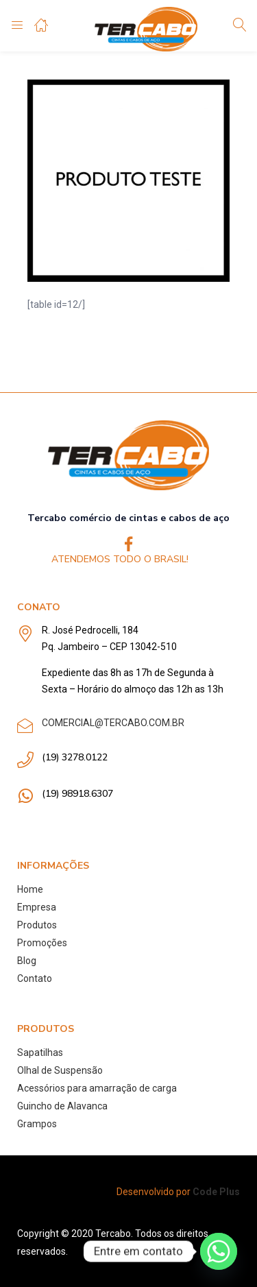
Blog (26, 960)
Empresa (36, 907)
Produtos (37, 924)
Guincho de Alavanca (62, 1105)
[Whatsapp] (218, 1251)
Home (30, 889)
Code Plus (216, 1191)
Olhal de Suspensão (60, 1070)
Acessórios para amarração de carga (97, 1088)
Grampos (37, 1123)
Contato (34, 978)
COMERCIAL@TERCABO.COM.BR (113, 722)
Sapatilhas (40, 1052)
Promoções (42, 942)
